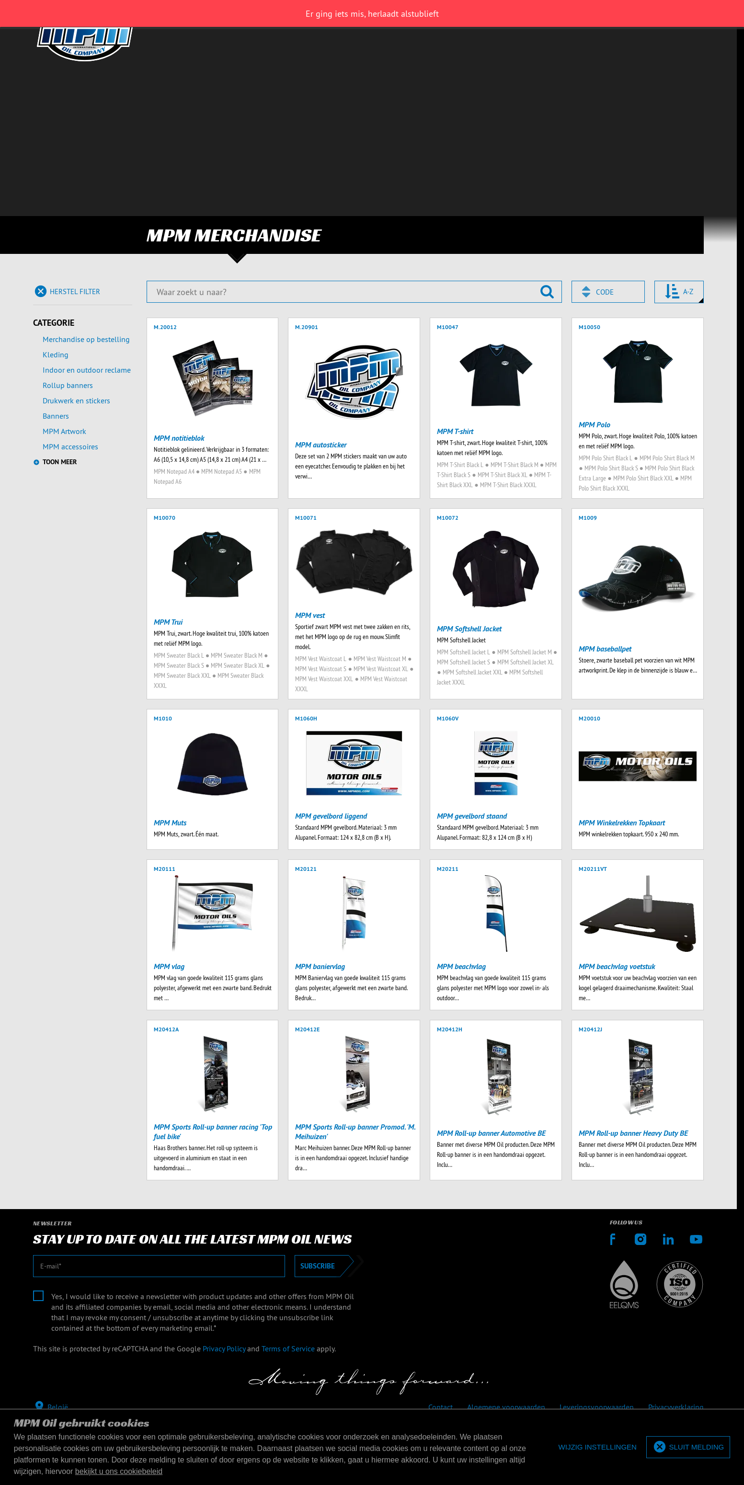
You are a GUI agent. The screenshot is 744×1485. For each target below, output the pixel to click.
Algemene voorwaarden (506, 1407)
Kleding (56, 354)
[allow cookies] (688, 1447)
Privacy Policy (224, 1348)
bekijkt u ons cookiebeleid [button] (118, 1471)
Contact (440, 1407)
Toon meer (60, 461)
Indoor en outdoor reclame (87, 370)
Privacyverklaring (676, 1407)
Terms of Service (288, 1348)
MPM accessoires (70, 446)
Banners (56, 416)
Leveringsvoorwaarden (597, 1407)
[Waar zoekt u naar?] (354, 292)
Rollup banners (68, 385)
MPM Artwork (64, 431)
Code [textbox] (605, 292)
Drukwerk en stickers (76, 400)
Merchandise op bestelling (86, 339)
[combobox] (608, 291)
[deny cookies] (597, 1447)
